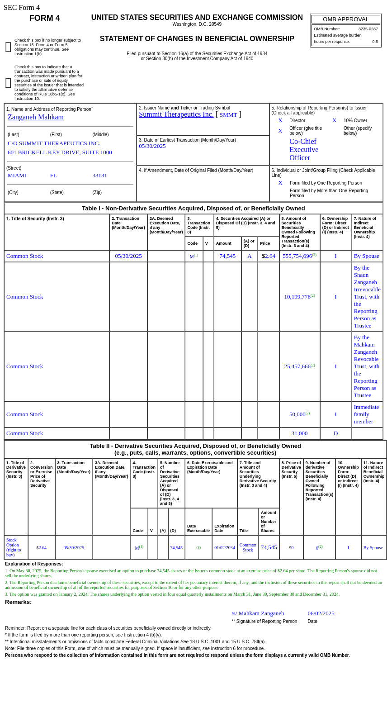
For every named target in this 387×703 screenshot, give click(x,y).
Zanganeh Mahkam (36, 117)
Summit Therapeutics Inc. (176, 114)
